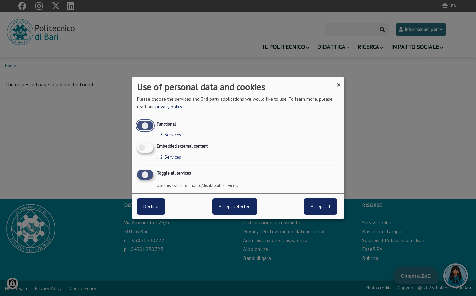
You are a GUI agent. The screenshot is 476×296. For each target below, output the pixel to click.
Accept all (320, 206)
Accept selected (235, 206)
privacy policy (168, 107)
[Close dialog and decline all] (339, 81)
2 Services (169, 157)
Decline (150, 206)
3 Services (169, 134)
